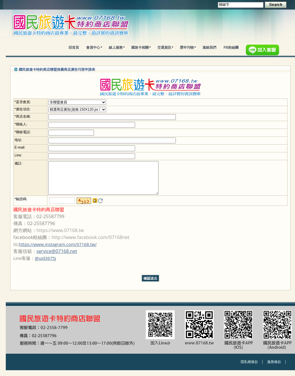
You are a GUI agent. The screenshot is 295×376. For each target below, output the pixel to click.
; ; (77, 102)
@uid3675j (45, 264)
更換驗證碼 (100, 206)
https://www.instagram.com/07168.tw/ (58, 250)
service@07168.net (56, 257)
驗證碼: (21, 205)
